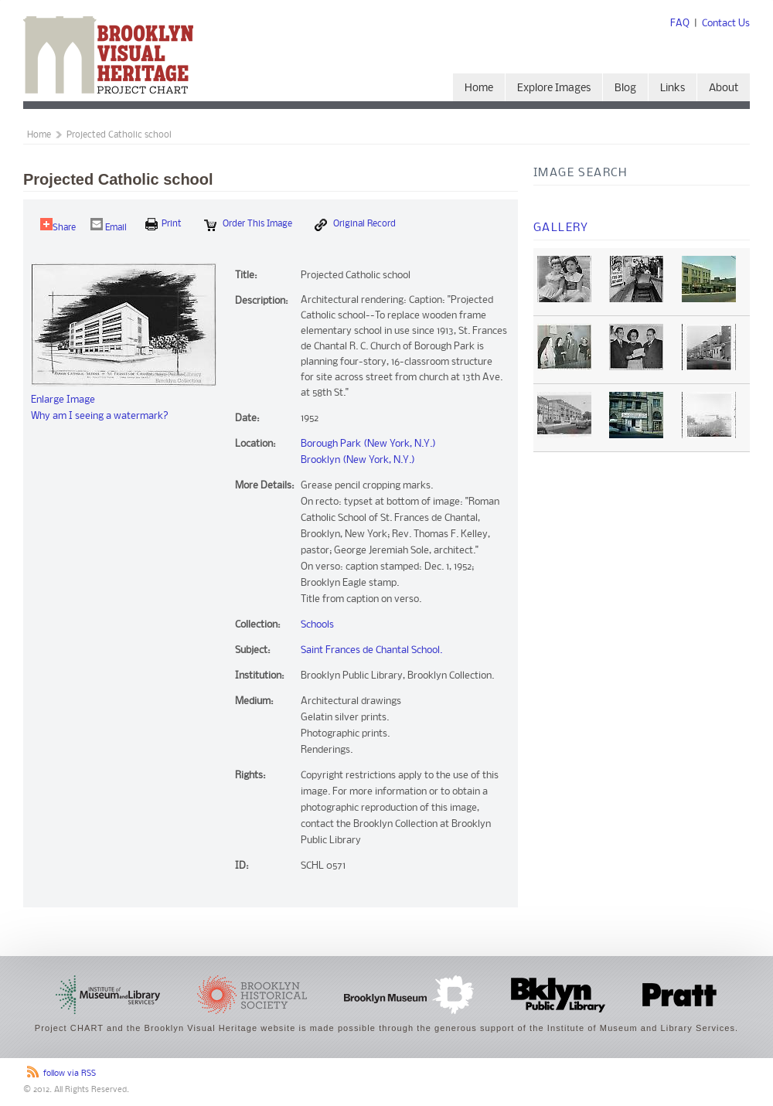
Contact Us (726, 24)
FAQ (680, 24)
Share (58, 225)
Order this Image (248, 225)
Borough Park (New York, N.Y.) (368, 444)
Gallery (561, 228)
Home (479, 88)
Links (672, 88)
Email (108, 225)
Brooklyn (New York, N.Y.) (358, 460)
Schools (317, 625)
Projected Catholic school (119, 135)
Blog (625, 88)
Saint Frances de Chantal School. (371, 650)
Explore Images (554, 88)
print (163, 224)
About (723, 88)
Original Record (355, 225)
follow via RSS (69, 1074)
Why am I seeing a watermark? (100, 416)
